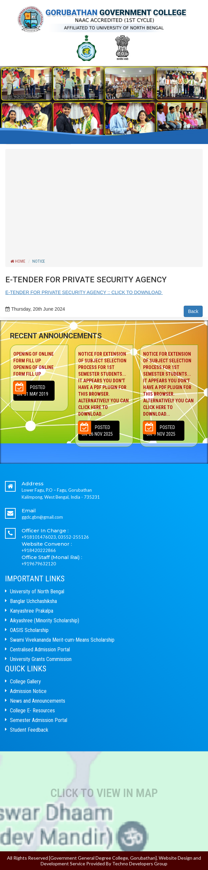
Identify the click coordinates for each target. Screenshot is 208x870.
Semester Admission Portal (38, 720)
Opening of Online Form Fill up (39, 364)
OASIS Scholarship (29, 630)
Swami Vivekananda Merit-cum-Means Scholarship (62, 640)
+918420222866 (39, 550)
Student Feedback (29, 730)
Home (17, 261)
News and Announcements (37, 701)
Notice (38, 261)
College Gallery (25, 681)
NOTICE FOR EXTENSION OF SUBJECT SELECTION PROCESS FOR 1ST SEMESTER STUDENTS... (104, 384)
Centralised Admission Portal (40, 649)
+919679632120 (39, 563)
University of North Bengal (37, 591)
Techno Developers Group (139, 863)
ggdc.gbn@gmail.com (42, 517)
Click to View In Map (104, 793)
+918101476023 (39, 537)
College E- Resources (32, 710)
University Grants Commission (41, 659)
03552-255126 (73, 537)
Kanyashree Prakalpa (31, 611)
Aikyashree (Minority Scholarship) (44, 620)
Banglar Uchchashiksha (33, 601)
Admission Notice (28, 691)
